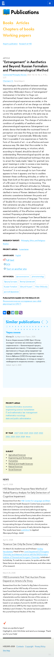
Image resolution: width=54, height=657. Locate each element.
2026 (21, 433)
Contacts (20, 646)
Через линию (13, 332)
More (28, 436)
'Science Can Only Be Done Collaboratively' (26, 544)
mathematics (11, 415)
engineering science (14, 409)
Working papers (17, 35)
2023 (36, 433)
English (18, 255)
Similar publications (23, 321)
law (24, 412)
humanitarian (29, 409)
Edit (50, 654)
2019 (18, 436)
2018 (23, 436)
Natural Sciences (15, 466)
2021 (8, 436)
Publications (25, 12)
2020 (13, 436)
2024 (31, 433)
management (31, 412)
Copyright (29, 646)
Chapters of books (18, 29)
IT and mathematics (14, 412)
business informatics (14, 406)
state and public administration (18, 418)
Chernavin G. (8, 81)
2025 (26, 433)
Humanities (13, 460)
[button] (6, 326)
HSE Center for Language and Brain (35, 500)
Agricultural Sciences (17, 454)
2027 (16, 433)
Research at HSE (25, 44)
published (25, 530)
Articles (22, 22)
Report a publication (10, 44)
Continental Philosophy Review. (15, 75)
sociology (21, 415)
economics (27, 406)
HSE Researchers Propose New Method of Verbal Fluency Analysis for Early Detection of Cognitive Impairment (26, 492)
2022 (41, 433)
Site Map (6, 650)
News (6, 479)
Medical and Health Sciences (20, 463)
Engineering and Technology (20, 457)
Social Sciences (14, 469)
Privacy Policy (40, 646)
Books (8, 22)
